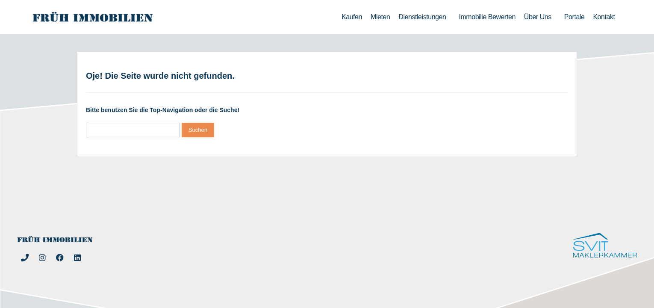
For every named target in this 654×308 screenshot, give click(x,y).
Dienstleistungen (424, 17)
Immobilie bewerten (487, 17)
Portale (574, 17)
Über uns (540, 17)
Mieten (380, 17)
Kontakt (604, 17)
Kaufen (352, 17)
